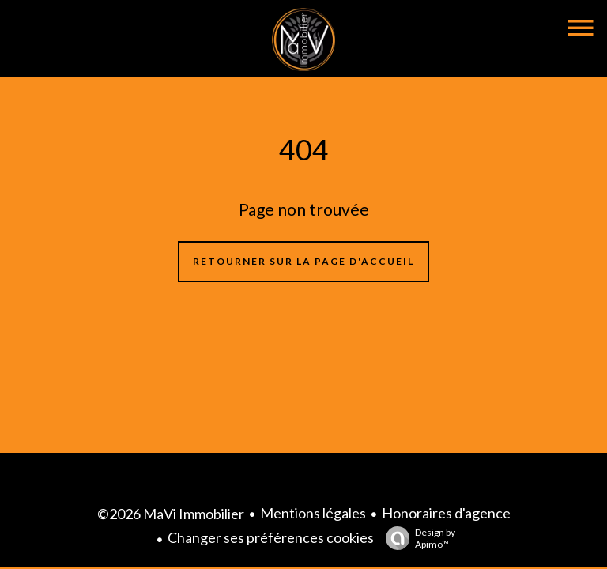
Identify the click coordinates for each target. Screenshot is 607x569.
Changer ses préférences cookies (271, 537)
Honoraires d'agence (446, 513)
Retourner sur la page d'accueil (303, 261)
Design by (416, 538)
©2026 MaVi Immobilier (170, 513)
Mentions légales (313, 513)
